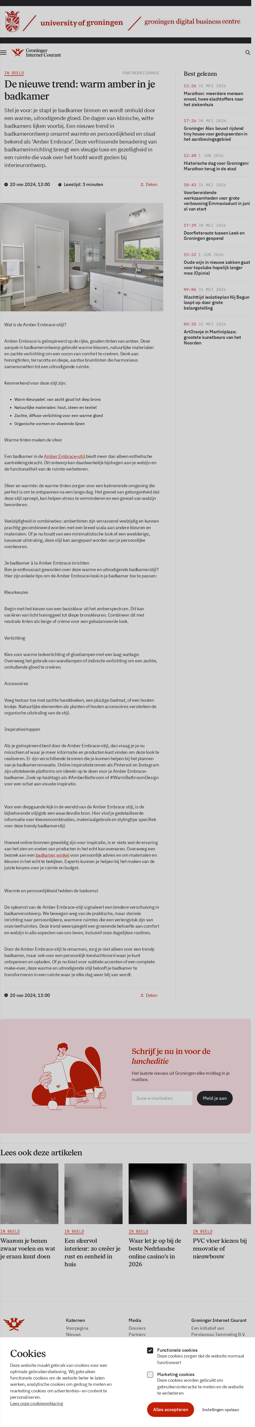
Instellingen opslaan (220, 1409)
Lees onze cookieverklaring (36, 1403)
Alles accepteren (170, 1409)
